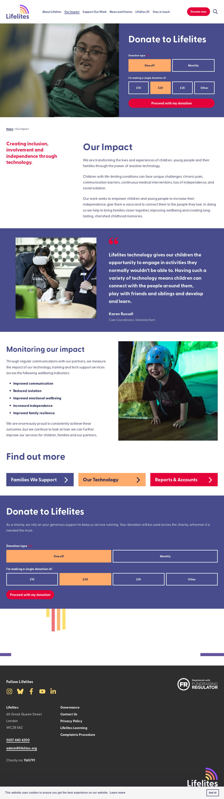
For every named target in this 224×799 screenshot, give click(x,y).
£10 (138, 88)
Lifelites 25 (142, 12)
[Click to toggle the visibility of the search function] (215, 11)
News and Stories (121, 12)
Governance (70, 707)
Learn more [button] (117, 792)
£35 (182, 88)
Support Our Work (95, 12)
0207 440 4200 (18, 739)
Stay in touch (161, 12)
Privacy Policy (71, 721)
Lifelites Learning (73, 727)
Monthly (193, 65)
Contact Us (68, 714)
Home (9, 129)
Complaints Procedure (77, 734)
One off (150, 65)
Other (204, 88)
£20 (160, 88)
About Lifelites (51, 12)
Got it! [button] (213, 792)
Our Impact (71, 12)
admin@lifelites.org (21, 748)
